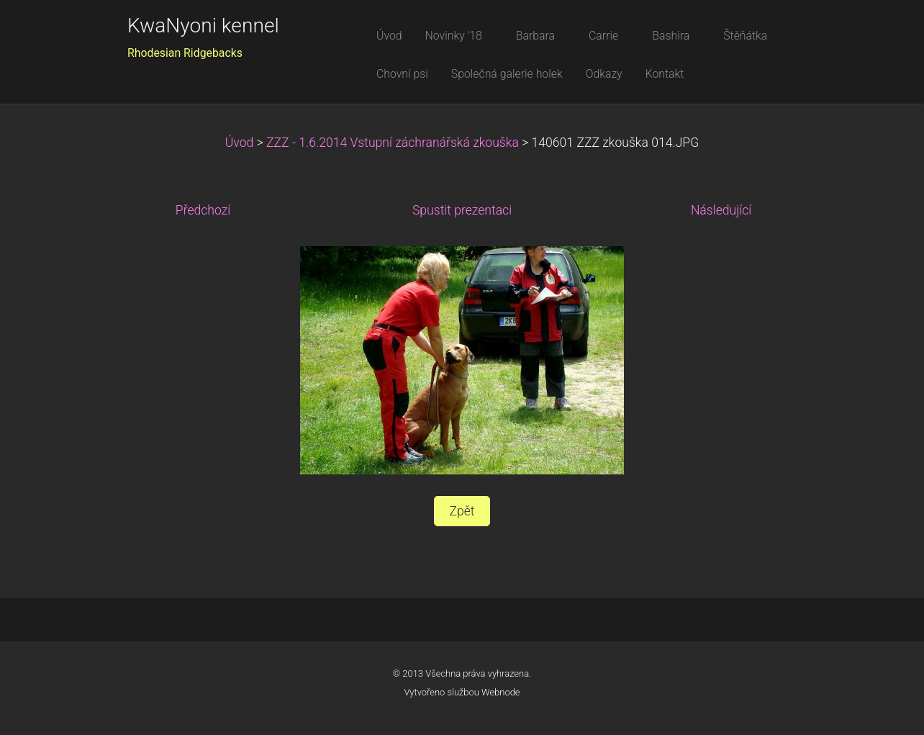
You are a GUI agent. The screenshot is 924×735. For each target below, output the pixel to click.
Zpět (461, 511)
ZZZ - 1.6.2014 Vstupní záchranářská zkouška (392, 142)
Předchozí (203, 210)
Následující (721, 210)
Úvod (239, 142)
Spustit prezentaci (462, 210)
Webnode (500, 692)
